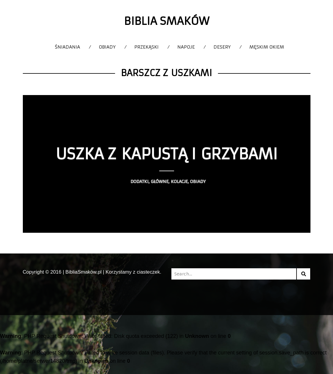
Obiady (107, 47)
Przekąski (146, 47)
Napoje (186, 47)
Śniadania (67, 47)
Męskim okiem (266, 47)
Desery (222, 47)
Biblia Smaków (166, 21)
